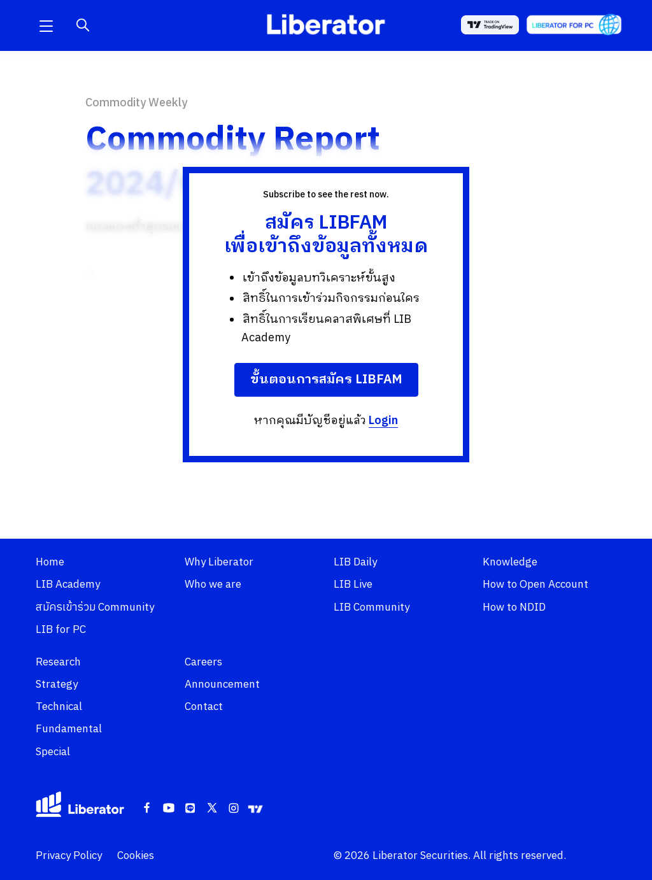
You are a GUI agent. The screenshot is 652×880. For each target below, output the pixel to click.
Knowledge (510, 562)
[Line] (190, 808)
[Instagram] (233, 808)
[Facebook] (147, 809)
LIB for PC (61, 630)
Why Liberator (219, 562)
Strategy (57, 684)
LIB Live (353, 584)
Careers (203, 662)
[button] (46, 25)
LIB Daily (355, 562)
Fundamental (69, 729)
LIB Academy (68, 584)
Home (50, 562)
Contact (204, 707)
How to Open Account (535, 584)
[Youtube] (168, 809)
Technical (59, 707)
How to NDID (514, 607)
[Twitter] (212, 809)
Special (53, 752)
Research (58, 662)
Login (383, 420)
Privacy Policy (69, 856)
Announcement (222, 684)
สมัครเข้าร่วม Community (95, 607)
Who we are (213, 584)
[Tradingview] (255, 808)
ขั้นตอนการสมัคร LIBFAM (326, 379)
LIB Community (371, 607)
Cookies (135, 856)
